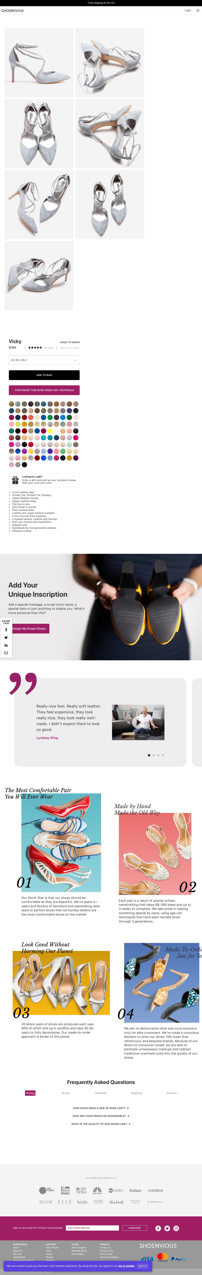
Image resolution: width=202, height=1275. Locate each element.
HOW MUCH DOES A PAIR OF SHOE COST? (101, 1108)
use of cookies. (126, 1266)
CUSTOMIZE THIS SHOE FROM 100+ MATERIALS (44, 390)
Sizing (65, 1093)
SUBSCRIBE (135, 1228)
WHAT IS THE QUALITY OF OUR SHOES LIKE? (101, 1124)
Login (188, 10)
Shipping (136, 1093)
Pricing (30, 1093)
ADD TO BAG (44, 375)
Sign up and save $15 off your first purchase (38, 1228)
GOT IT (142, 1266)
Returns (172, 1093)
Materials (101, 1093)
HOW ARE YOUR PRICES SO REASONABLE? (101, 1116)
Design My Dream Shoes (29, 628)
